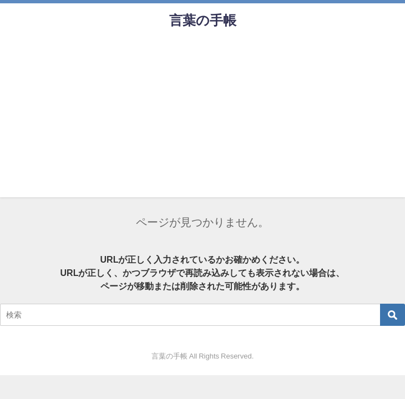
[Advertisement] (202, 119)
